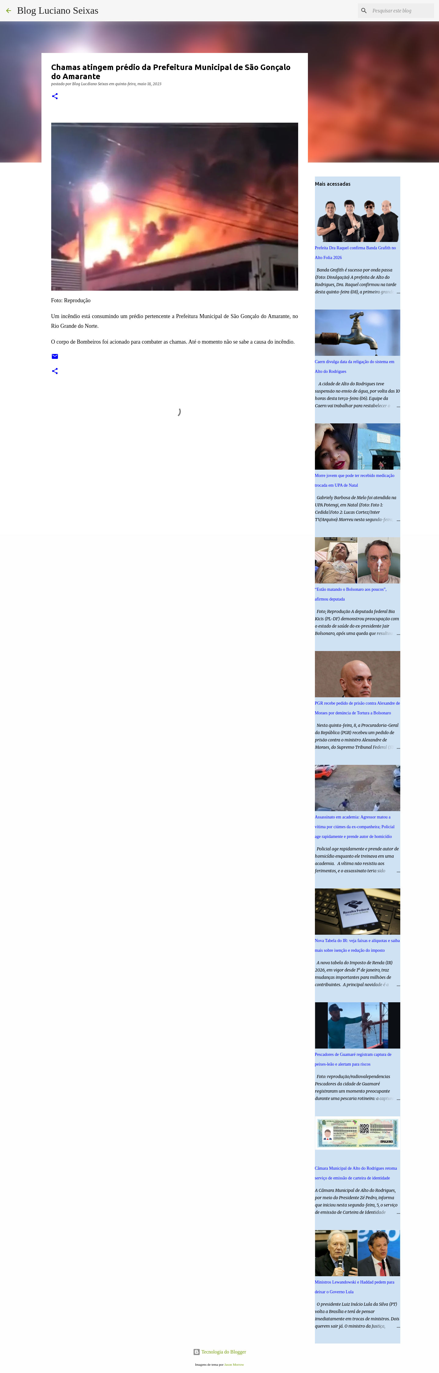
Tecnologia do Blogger (219, 1351)
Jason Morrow (234, 1364)
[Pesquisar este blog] (402, 10)
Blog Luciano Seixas (57, 10)
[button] (55, 97)
